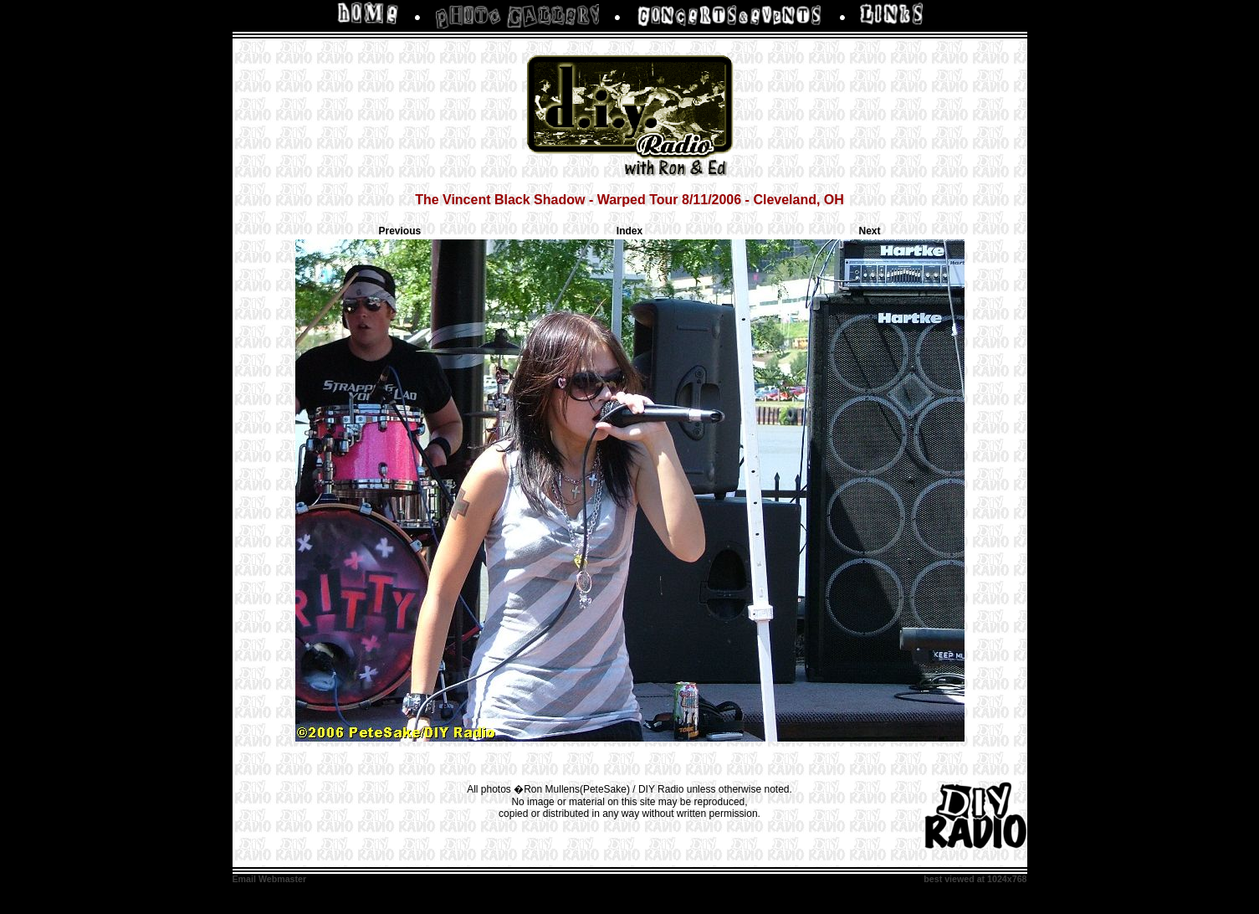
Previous (400, 231)
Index (629, 231)
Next (869, 231)
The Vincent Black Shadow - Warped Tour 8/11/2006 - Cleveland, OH (629, 200)
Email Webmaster (270, 879)
